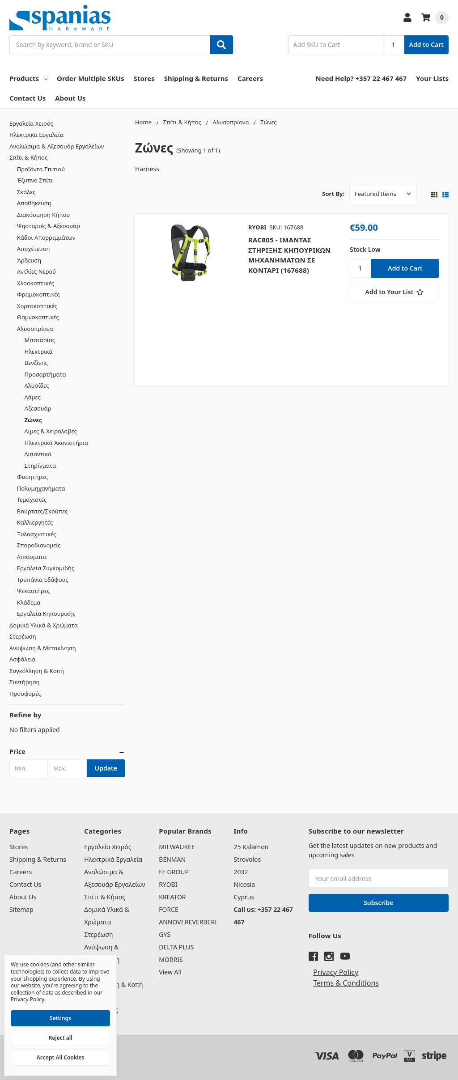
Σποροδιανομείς (39, 545)
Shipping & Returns (196, 78)
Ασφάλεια (22, 659)
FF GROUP (174, 872)
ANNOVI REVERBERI (188, 922)
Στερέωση (22, 636)
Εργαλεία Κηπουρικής (46, 614)
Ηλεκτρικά (39, 351)
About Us (70, 97)
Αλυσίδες (37, 385)
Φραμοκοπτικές (38, 294)
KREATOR (172, 897)
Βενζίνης (36, 363)
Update (106, 768)
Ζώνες (33, 420)
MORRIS (170, 959)
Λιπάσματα (32, 557)
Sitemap (21, 909)
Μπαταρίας (40, 340)
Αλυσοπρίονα (35, 329)
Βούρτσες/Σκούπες (42, 511)
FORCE (168, 909)
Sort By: (333, 194)
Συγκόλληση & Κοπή (36, 671)
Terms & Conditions (346, 983)
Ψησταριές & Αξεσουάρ (48, 226)
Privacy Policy (335, 972)
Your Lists (432, 78)
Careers (250, 78)
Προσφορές (25, 694)
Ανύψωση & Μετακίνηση (42, 648)
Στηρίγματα (40, 466)
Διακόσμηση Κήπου (43, 215)
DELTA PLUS (176, 947)
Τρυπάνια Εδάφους (42, 580)
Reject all (60, 1038)
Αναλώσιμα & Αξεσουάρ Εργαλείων (56, 146)
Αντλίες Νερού (36, 271)
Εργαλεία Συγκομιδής (45, 568)
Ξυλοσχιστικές (36, 534)
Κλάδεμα (29, 602)
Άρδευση (29, 260)
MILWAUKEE (177, 847)
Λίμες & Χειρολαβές (51, 431)
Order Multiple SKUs (90, 78)
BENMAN (172, 859)
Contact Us (27, 97)
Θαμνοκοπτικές (38, 317)
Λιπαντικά (38, 454)
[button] (67, 751)
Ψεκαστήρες (33, 591)
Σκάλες (26, 192)
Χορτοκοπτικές (37, 306)
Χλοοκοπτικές (35, 283)
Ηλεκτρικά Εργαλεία (36, 135)
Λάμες (33, 397)
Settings (60, 1018)
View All (170, 972)
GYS (164, 934)
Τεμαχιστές (32, 500)
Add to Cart (426, 44)
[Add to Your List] (394, 292)
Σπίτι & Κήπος (28, 157)
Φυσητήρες (32, 477)
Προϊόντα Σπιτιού (41, 169)
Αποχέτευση (33, 249)
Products (28, 78)
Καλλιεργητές (35, 522)
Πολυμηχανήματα (41, 488)
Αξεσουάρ (38, 408)
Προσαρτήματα (45, 374)
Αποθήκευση (34, 203)
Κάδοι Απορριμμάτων (46, 237)
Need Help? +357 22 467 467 (361, 78)
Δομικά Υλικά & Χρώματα (43, 625)
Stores (144, 78)
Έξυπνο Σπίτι (35, 180)
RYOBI (168, 884)
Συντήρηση (24, 682)
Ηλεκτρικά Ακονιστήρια (56, 443)
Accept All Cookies (60, 1057)
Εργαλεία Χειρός (31, 123)
